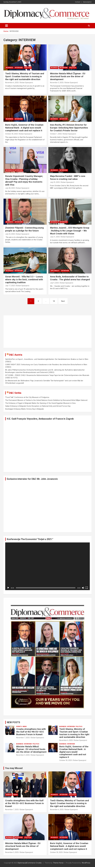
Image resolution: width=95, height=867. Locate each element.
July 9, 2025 (54, 283)
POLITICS (28, 67)
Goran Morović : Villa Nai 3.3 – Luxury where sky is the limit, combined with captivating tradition (24, 279)
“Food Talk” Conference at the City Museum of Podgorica (27, 397)
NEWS (25, 726)
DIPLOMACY (55, 271)
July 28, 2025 (10, 188)
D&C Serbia (15, 392)
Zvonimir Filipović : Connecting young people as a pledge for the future (24, 229)
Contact (77, 2)
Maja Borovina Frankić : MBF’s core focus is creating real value (67, 177)
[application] (47, 566)
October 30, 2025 (11, 134)
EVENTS (19, 726)
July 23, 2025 (10, 234)
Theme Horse (58, 863)
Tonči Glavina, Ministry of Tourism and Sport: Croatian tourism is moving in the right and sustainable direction (24, 76)
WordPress (86, 863)
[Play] (8, 588)
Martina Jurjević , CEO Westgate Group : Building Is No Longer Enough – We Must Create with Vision (69, 230)
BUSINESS (9, 67)
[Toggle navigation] (6, 25)
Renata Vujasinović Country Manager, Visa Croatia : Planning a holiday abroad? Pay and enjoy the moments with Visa (24, 180)
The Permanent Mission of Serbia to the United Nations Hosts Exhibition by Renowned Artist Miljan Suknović (46, 400)
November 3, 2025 (56, 82)
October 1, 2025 (56, 134)
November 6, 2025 (12, 82)
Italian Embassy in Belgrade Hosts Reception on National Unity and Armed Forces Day (37, 406)
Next (63, 301)
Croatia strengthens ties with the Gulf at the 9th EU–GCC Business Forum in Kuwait (31, 732)
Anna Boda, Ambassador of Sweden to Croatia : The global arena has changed (70, 278)
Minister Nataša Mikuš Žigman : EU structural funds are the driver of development (67, 76)
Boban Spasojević (26, 82)
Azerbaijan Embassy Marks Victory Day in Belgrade (24, 409)
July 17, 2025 (10, 286)
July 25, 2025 (55, 182)
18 (54, 301)
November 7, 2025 (23, 738)
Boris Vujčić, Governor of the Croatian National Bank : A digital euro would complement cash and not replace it (24, 127)
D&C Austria (15, 354)
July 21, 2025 (55, 237)
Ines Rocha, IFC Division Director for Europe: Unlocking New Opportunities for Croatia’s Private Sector (69, 127)
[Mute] (83, 588)
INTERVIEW (19, 67)
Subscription (87, 2)
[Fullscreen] (87, 588)
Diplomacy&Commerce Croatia (29, 863)
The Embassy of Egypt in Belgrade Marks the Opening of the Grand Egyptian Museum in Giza (40, 403)
